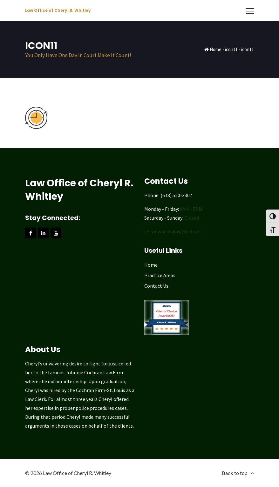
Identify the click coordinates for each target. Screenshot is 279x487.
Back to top (235, 473)
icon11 (231, 49)
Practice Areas (159, 275)
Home (215, 49)
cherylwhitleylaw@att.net (172, 231)
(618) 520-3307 (176, 195)
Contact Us (156, 286)
